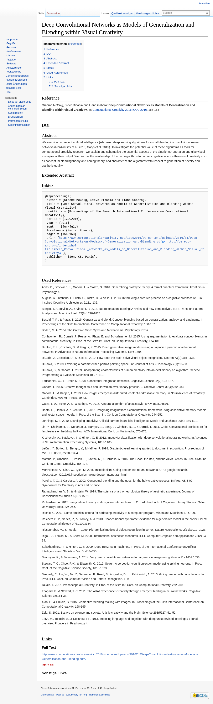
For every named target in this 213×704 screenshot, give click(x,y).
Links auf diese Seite (19, 101)
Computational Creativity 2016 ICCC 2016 (120, 109)
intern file (48, 665)
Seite (41, 13)
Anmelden (204, 3)
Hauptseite (11, 39)
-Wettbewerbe (13, 71)
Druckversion (15, 116)
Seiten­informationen (19, 124)
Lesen (105, 13)
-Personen (11, 47)
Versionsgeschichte (147, 13)
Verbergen (75, 43)
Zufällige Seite (13, 87)
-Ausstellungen (14, 67)
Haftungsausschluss (99, 694)
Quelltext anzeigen (122, 13)
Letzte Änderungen (16, 83)
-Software (11, 63)
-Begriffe (10, 43)
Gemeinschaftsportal (17, 75)
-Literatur (11, 55)
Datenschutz (47, 694)
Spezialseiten (15, 112)
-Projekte (11, 59)
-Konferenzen (13, 51)
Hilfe (8, 92)
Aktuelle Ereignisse (16, 79)
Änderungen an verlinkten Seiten (17, 107)
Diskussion (53, 13)
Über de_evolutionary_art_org (71, 694)
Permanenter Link (18, 120)
